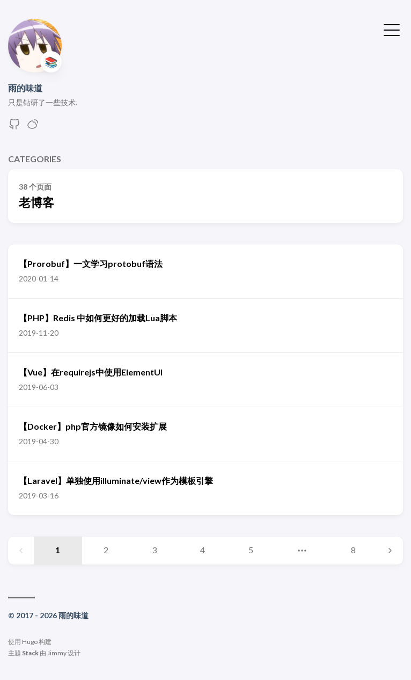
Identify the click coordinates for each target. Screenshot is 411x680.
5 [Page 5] (250, 550)
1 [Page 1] (57, 550)
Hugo (30, 642)
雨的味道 (25, 88)
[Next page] (390, 551)
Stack (30, 653)
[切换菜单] (391, 29)
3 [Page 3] (154, 550)
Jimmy (57, 653)
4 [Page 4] (202, 550)
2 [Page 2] (106, 550)
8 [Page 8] (353, 550)
